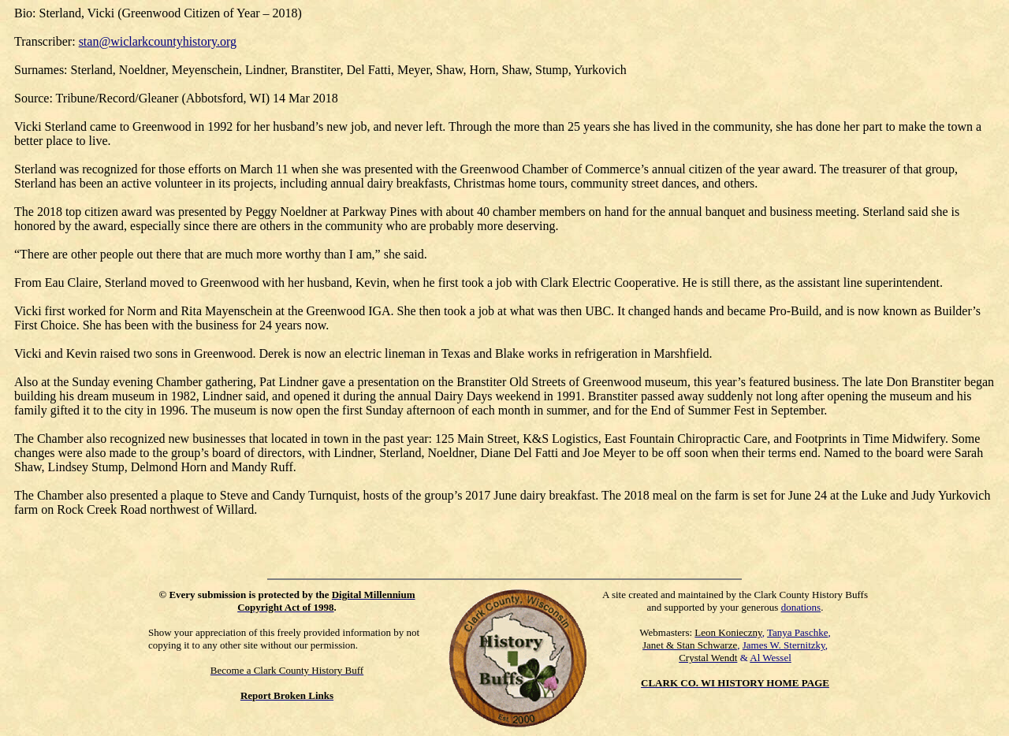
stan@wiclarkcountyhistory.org (157, 41)
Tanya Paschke (797, 632)
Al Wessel (770, 658)
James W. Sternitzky (784, 645)
